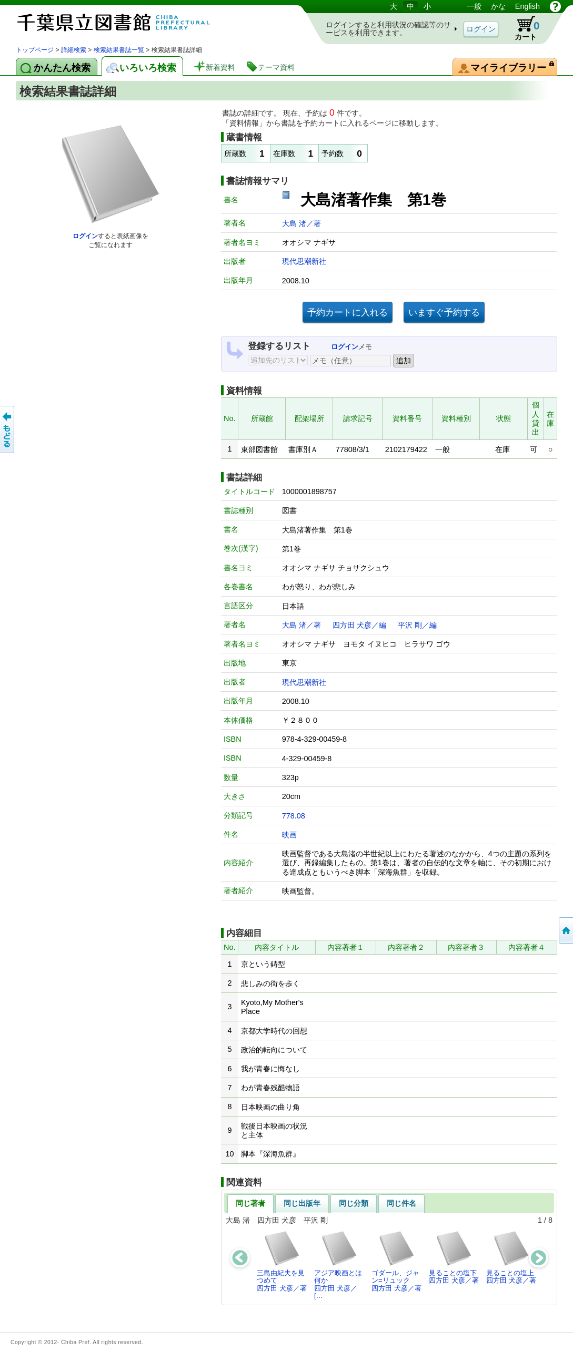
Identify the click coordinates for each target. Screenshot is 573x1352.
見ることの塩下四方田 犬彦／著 (454, 1257)
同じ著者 (250, 1203)
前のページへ (8, 429)
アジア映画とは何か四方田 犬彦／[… (338, 1264)
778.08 (293, 816)
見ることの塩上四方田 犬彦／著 (511, 1257)
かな (498, 6)
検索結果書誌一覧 (119, 50)
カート (522, 28)
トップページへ (565, 930)
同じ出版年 (302, 1203)
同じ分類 (353, 1203)
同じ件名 (401, 1203)
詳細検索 (73, 50)
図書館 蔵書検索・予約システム (126, 22)
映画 (289, 835)
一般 (474, 6)
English (527, 6)
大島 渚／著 (301, 223)
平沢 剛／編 (417, 625)
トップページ (35, 50)
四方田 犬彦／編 (359, 625)
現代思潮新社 (304, 261)
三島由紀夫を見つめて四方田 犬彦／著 (282, 1261)
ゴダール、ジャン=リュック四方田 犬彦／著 (396, 1261)
